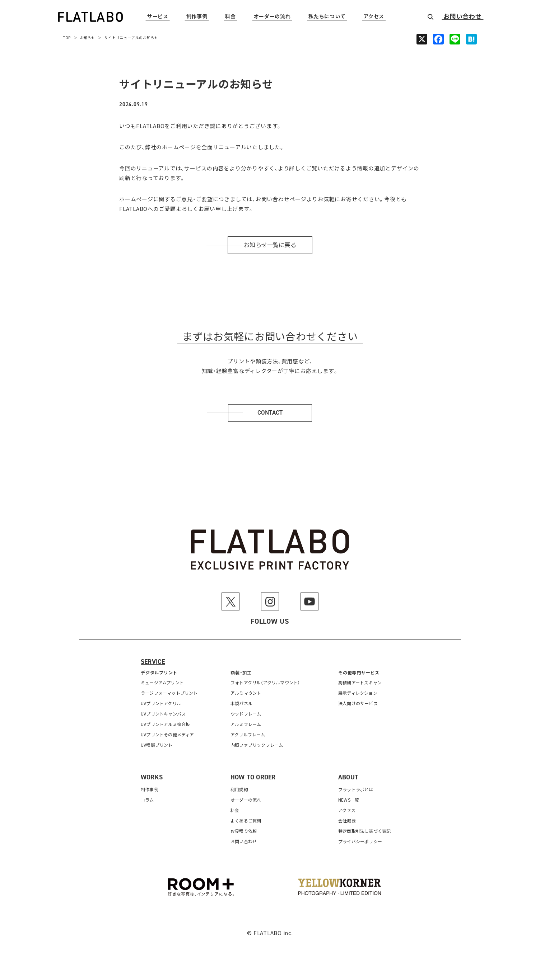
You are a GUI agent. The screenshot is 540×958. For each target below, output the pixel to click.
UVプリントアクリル (162, 718)
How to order (254, 792)
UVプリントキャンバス (164, 728)
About (348, 792)
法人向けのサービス (359, 718)
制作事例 (197, 16)
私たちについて (326, 16)
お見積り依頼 (244, 846)
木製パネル (242, 718)
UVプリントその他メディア (169, 749)
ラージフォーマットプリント (170, 707)
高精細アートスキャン (361, 697)
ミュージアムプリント (163, 697)
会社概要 (347, 835)
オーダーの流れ (272, 16)
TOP (67, 37)
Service (153, 677)
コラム (147, 814)
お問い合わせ (462, 17)
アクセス (373, 16)
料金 (230, 16)
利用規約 (240, 804)
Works (152, 792)
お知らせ (88, 37)
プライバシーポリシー (361, 856)
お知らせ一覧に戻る (270, 249)
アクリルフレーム (249, 749)
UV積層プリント (157, 759)
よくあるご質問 (246, 835)
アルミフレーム (246, 739)
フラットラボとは (356, 804)
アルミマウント (246, 707)
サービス (157, 16)
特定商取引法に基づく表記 (365, 846)
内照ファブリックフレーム (258, 759)
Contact (269, 424)
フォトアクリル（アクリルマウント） (267, 697)
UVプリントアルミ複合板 (166, 739)
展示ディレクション (358, 707)
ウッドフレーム (246, 728)
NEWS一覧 (349, 814)
